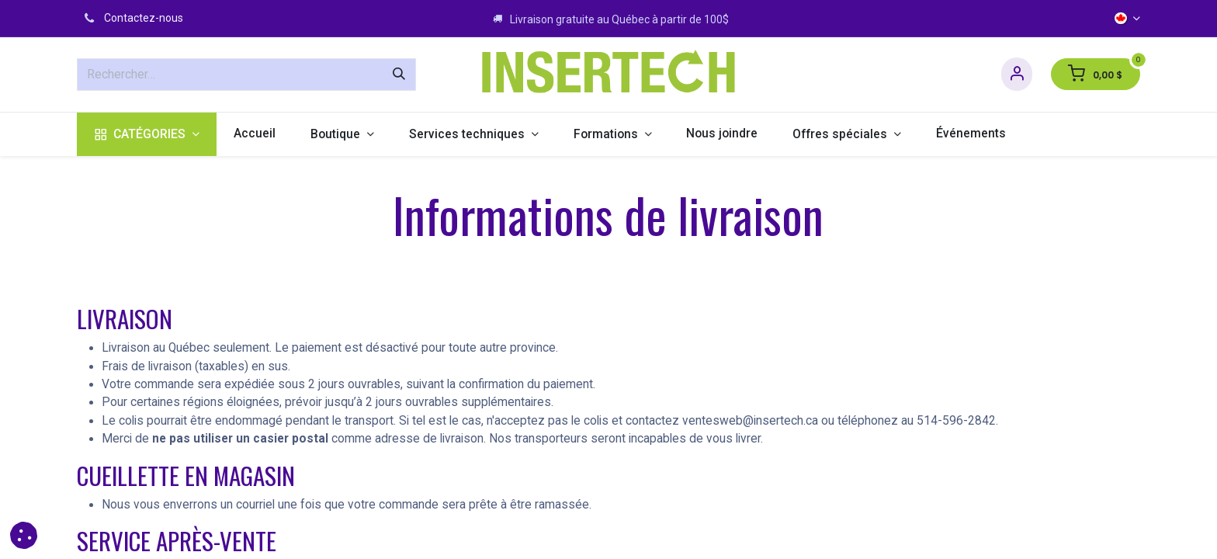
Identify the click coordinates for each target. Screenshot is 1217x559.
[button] (23, 535)
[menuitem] (147, 134)
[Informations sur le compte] (1016, 74)
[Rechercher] (399, 74)
